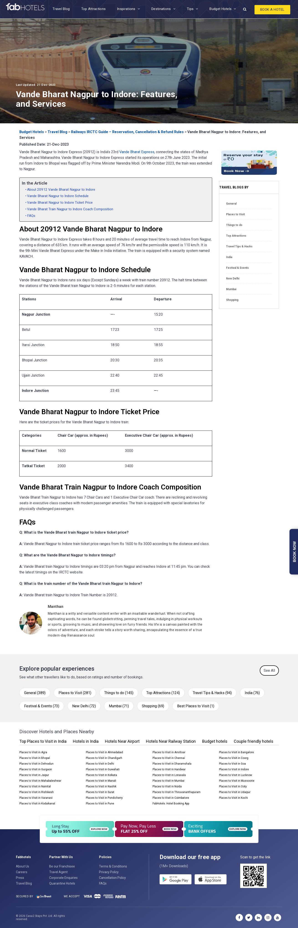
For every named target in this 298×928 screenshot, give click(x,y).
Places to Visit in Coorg (233, 758)
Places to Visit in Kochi (233, 797)
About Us (22, 866)
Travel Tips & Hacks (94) (212, 693)
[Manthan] (130, 606)
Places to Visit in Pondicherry (104, 797)
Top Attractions (93, 9)
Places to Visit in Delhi (100, 763)
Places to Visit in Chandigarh (104, 758)
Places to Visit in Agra (33, 752)
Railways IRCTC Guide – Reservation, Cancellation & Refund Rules (127, 132)
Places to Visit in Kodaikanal (37, 803)
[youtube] (277, 917)
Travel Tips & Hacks (239, 246)
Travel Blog (61, 9)
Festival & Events (237, 267)
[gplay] (175, 879)
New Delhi (232, 278)
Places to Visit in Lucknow (235, 775)
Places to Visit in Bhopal (34, 758)
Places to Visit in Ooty (233, 786)
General (231, 203)
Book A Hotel (272, 10)
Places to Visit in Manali (101, 780)
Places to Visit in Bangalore (236, 752)
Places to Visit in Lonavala (169, 775)
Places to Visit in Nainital (35, 786)
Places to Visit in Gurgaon (35, 769)
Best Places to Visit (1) (195, 706)
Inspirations (126, 9)
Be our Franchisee (62, 866)
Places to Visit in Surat (100, 792)
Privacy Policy (109, 872)
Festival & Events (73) (41, 706)
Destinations (161, 9)
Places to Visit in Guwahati (103, 769)
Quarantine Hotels (62, 883)
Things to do (234, 225)
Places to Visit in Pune (100, 803)
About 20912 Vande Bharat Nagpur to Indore (61, 190)
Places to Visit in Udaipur (234, 792)
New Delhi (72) (84, 706)
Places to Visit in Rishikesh (36, 792)
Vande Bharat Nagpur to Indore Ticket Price (60, 202)
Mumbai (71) (119, 706)
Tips (190, 9)
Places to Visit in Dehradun (36, 763)
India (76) (252, 693)
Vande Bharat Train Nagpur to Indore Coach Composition (70, 209)
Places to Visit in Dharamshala (172, 763)
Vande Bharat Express (136, 152)
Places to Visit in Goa (232, 763)
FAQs (31, 216)
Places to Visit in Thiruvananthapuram (177, 792)
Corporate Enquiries (63, 878)
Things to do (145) (118, 693)
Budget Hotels (220, 9)
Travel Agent (58, 872)
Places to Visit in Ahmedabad (104, 752)
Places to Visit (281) (75, 693)
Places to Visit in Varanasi (36, 797)
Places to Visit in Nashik (101, 786)
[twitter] (248, 917)
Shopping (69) (153, 706)
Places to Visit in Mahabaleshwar (40, 780)
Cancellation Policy (112, 878)
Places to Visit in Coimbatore (171, 797)
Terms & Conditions (113, 866)
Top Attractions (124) (163, 693)
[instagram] (268, 917)
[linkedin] (258, 917)
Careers (21, 872)
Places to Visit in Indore (234, 769)
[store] (211, 879)
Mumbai (231, 289)
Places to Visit (235, 214)
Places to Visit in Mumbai (168, 780)
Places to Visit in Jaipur (34, 775)
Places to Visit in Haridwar (169, 769)
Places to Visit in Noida (167, 786)
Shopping (232, 300)
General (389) (35, 693)
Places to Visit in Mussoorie (236, 780)
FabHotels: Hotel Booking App (171, 803)
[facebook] (239, 917)
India (229, 257)
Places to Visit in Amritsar (169, 752)
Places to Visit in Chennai (169, 758)
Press (20, 878)
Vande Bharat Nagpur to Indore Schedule (58, 196)
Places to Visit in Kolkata (101, 775)
